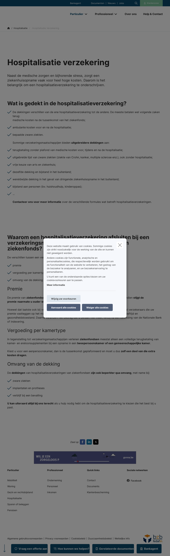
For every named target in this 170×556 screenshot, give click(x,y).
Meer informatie (56, 284)
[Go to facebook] (83, 442)
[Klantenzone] (151, 3)
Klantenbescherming (98, 492)
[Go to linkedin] (89, 442)
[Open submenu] (86, 14)
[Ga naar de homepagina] (32, 14)
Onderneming (54, 480)
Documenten (97, 3)
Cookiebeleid (78, 538)
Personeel (52, 486)
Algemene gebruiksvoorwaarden (24, 538)
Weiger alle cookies (97, 307)
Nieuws (112, 3)
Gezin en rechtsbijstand (20, 492)
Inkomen (51, 492)
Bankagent (75, 3)
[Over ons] (130, 13)
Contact (91, 480)
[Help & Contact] (151, 13)
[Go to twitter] (96, 442)
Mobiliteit (12, 480)
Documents (93, 486)
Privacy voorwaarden (56, 538)
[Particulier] (75, 13)
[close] (120, 245)
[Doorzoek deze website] (136, 3)
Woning (11, 486)
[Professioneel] (103, 13)
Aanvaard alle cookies (63, 307)
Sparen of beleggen (18, 504)
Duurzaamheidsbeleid (100, 538)
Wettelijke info (122, 538)
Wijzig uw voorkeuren (63, 298)
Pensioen (12, 510)
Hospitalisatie (14, 498)
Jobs (121, 3)
